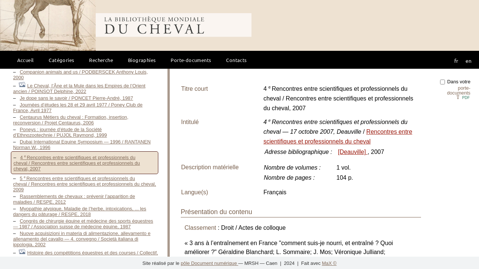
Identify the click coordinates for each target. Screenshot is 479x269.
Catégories (61, 60)
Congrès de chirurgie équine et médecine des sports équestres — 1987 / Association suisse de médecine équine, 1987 (83, 223)
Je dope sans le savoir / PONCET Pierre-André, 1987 (76, 98)
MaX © (329, 263)
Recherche (101, 60)
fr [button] (456, 60)
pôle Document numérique (209, 263)
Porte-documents (191, 60)
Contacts (236, 60)
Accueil (25, 60)
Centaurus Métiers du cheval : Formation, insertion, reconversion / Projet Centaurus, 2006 (70, 120)
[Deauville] (352, 152)
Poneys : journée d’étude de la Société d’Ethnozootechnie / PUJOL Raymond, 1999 (60, 132)
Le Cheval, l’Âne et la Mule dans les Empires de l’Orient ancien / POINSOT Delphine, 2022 (79, 88)
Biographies (142, 60)
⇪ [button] (462, 97)
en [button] (469, 60)
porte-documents (458, 90)
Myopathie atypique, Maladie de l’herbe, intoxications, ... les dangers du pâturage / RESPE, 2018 (79, 211)
